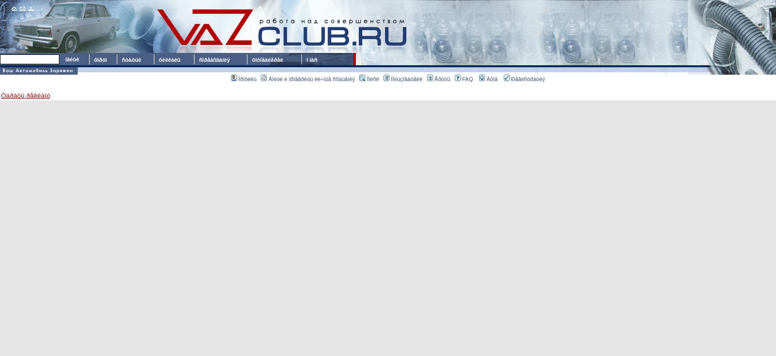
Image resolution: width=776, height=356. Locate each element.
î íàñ (311, 60)
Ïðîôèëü (244, 79)
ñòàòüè (131, 60)
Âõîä (488, 79)
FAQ (464, 79)
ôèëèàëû (170, 60)
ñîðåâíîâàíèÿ (214, 60)
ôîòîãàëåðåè (269, 60)
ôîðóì (100, 60)
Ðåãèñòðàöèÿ (524, 79)
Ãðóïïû (438, 79)
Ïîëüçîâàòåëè (403, 79)
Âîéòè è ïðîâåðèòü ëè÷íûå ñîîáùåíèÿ (308, 79)
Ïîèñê (369, 79)
